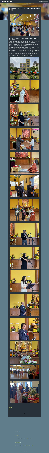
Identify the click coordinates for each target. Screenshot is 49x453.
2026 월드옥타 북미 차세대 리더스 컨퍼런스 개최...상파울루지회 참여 (23, 438)
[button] (9, 12)
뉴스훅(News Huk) (7, 1)
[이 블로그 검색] (44, 1)
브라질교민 (10, 407)
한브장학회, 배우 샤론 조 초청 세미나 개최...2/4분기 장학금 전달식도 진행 (24, 445)
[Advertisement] (24, 423)
